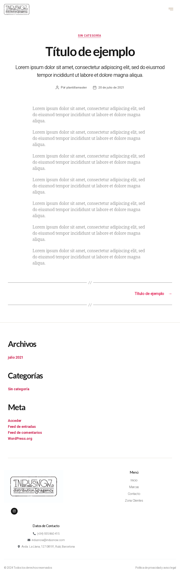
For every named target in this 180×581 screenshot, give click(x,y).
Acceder (14, 422)
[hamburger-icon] (171, 9)
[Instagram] (14, 512)
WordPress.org (20, 440)
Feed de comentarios (25, 434)
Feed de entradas (22, 428)
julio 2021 (15, 359)
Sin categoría (90, 37)
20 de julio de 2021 (111, 88)
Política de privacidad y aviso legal (155, 570)
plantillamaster (76, 88)
